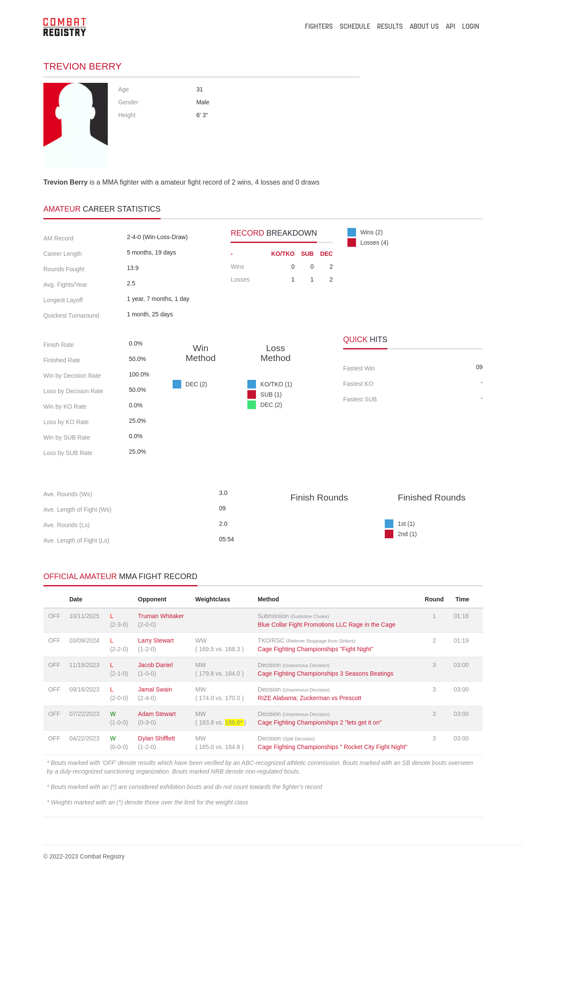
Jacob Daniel (155, 772)
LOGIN (470, 27)
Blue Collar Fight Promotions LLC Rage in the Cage (327, 732)
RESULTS (390, 27)
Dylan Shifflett (156, 846)
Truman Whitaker (161, 723)
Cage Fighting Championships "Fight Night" (315, 756)
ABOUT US (424, 27)
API (450, 27)
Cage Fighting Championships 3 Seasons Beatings (325, 781)
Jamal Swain (155, 797)
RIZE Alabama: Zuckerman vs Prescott (309, 805)
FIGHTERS (319, 27)
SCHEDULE (355, 27)
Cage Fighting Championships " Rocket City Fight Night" (332, 854)
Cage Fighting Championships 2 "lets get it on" (320, 830)
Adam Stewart (157, 821)
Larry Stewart (155, 748)
